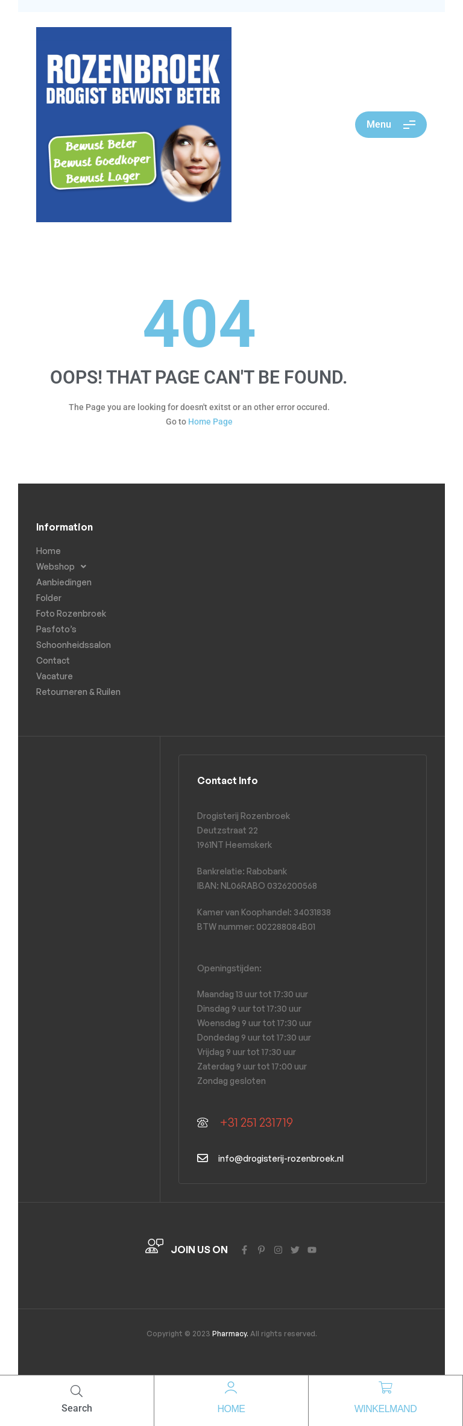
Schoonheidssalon (73, 645)
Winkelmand (385, 1409)
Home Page (210, 421)
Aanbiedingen (64, 582)
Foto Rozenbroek (71, 613)
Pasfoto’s (56, 629)
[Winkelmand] (385, 1387)
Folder (48, 598)
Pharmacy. (229, 1333)
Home (231, 1409)
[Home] (231, 1387)
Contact (53, 660)
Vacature (54, 676)
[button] (89, 566)
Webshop (64, 566)
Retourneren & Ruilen (78, 692)
